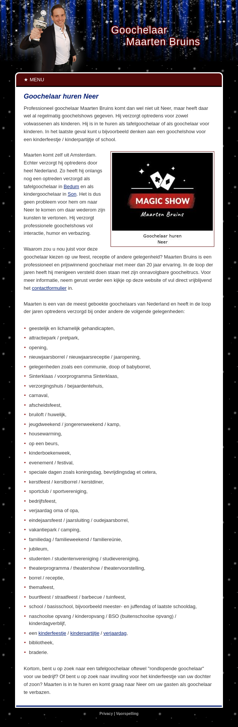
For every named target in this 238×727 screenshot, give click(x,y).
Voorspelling (127, 714)
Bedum (71, 186)
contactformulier (49, 288)
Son (72, 194)
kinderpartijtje (84, 633)
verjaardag (114, 633)
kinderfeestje (52, 633)
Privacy (106, 714)
